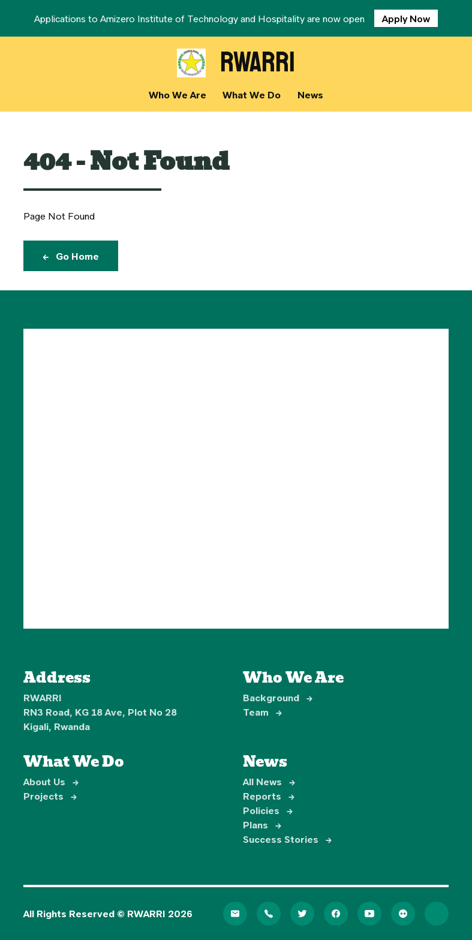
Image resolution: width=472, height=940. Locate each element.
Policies (268, 810)
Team (262, 711)
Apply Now (406, 18)
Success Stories (287, 839)
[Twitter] (302, 914)
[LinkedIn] (437, 914)
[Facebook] (336, 914)
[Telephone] (269, 914)
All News (269, 781)
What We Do (252, 94)
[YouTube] (369, 914)
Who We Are (177, 94)
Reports (268, 795)
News (310, 94)
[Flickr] (403, 914)
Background (277, 697)
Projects (50, 795)
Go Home (71, 256)
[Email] (235, 914)
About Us (51, 781)
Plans (262, 824)
